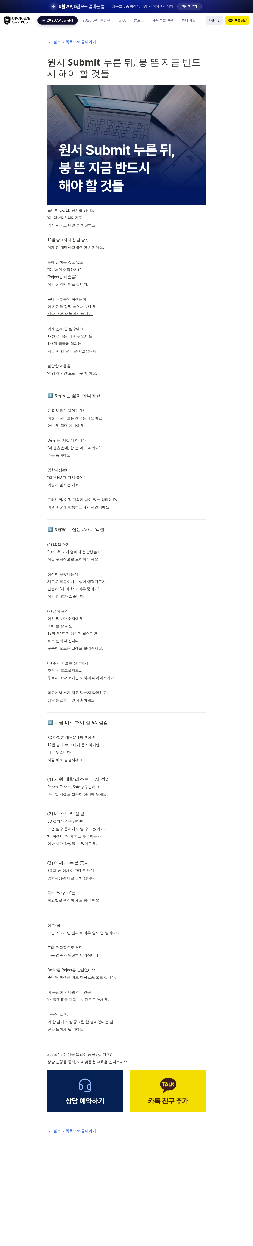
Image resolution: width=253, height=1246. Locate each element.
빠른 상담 (237, 20)
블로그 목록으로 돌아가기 (71, 41)
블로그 (139, 20)
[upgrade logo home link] (17, 20)
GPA (122, 20)
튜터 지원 (189, 20)
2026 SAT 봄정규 (96, 20)
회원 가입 (214, 20)
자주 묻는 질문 (162, 20)
